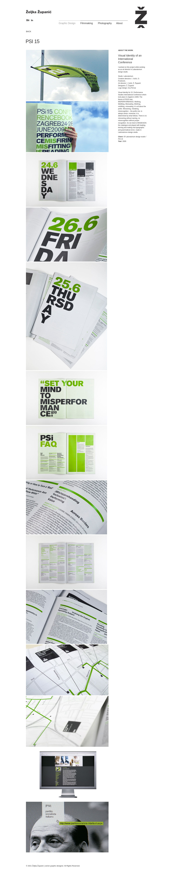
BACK (28, 31)
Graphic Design (67, 23)
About (119, 23)
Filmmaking (86, 23)
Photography (105, 23)
